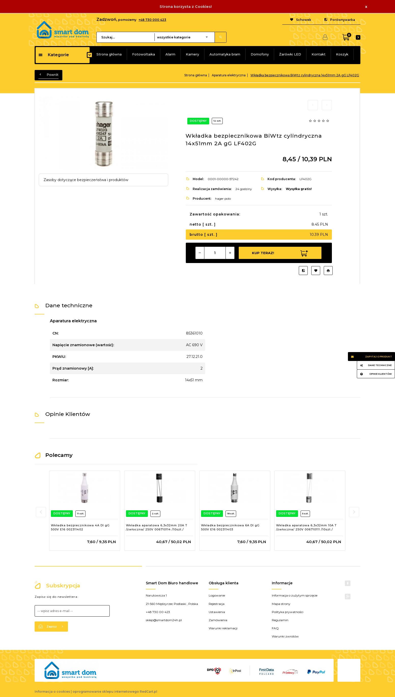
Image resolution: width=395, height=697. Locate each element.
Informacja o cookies (52, 691)
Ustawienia (217, 612)
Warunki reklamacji (223, 628)
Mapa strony (281, 604)
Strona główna (109, 54)
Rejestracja (216, 604)
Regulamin (280, 620)
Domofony (260, 54)
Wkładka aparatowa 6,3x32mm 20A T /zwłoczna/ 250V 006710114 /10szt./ (156, 527)
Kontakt (319, 54)
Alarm (170, 54)
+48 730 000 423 (152, 20)
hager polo (223, 198)
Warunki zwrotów (285, 636)
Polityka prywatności (287, 612)
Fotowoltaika (143, 54)
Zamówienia (218, 620)
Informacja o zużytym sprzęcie (294, 595)
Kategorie (53, 54)
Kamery (192, 54)
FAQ (275, 628)
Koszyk (342, 54)
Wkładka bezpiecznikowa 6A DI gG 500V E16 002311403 (230, 527)
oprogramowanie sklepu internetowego (106, 691)
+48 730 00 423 (158, 612)
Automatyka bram (224, 54)
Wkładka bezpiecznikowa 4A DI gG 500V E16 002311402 (80, 527)
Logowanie (217, 595)
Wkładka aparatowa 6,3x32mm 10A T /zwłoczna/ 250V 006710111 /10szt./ (306, 527)
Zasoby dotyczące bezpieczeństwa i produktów (86, 180)
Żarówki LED (290, 54)
